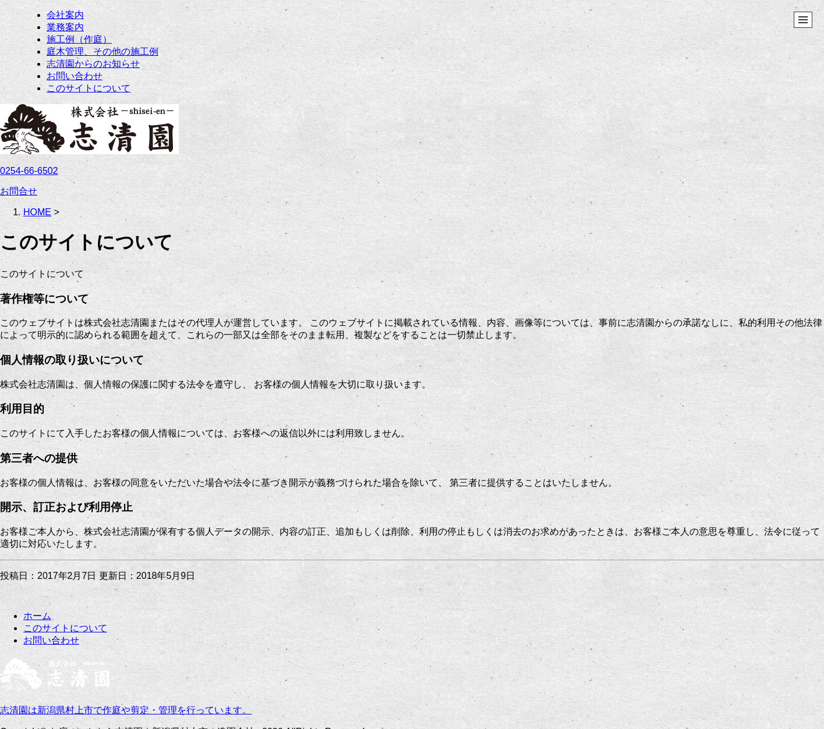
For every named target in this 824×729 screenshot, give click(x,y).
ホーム (37, 616)
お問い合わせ (74, 76)
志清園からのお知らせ (93, 64)
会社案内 (65, 15)
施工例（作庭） (79, 39)
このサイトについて (88, 88)
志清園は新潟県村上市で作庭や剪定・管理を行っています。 (126, 710)
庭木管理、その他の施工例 (102, 51)
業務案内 (65, 27)
